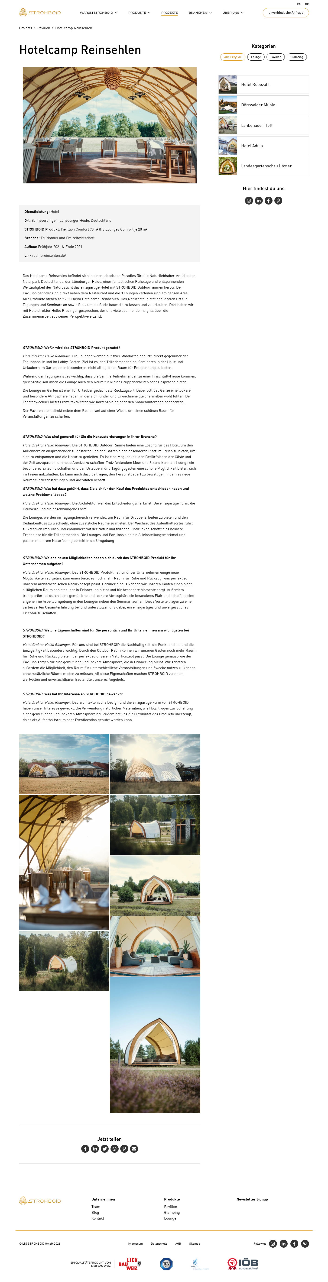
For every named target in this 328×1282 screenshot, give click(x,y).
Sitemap (194, 1243)
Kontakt (97, 1218)
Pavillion (68, 229)
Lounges (112, 229)
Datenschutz (159, 1243)
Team (95, 1206)
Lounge (256, 57)
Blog (95, 1212)
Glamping (297, 57)
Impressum (135, 1243)
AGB (178, 1243)
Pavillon (275, 57)
